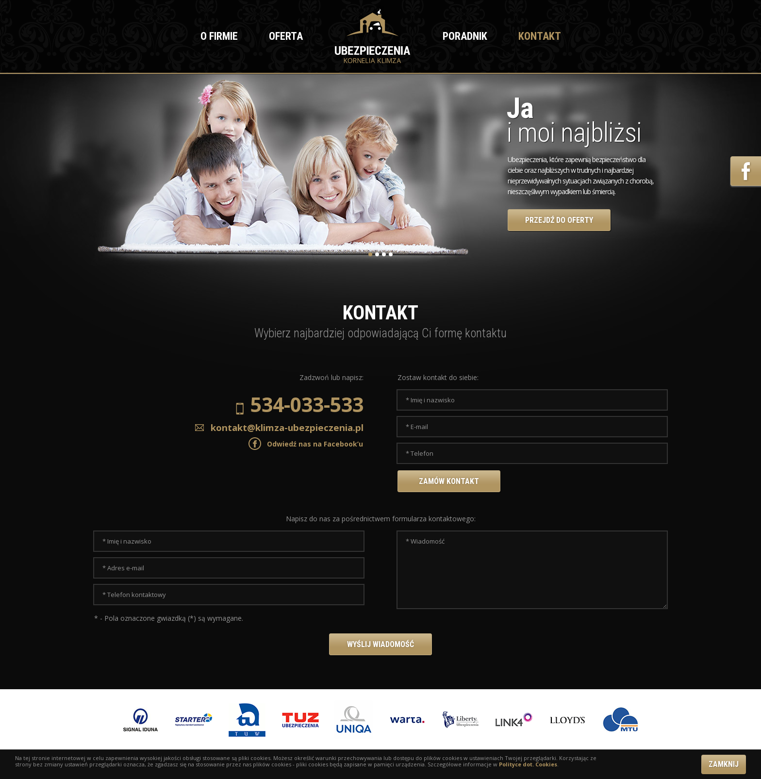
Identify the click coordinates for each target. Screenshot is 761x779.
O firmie (219, 36)
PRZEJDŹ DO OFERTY (559, 220)
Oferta (286, 36)
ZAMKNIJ (724, 764)
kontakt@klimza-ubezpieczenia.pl (278, 427)
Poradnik (465, 36)
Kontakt (539, 36)
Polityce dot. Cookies (528, 764)
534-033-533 (300, 406)
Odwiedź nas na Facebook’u (315, 443)
